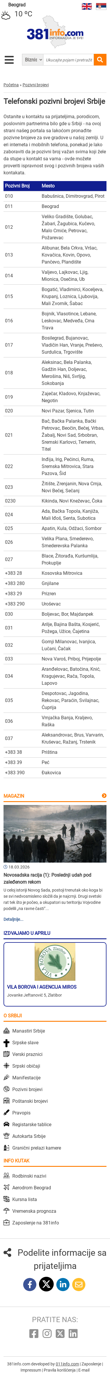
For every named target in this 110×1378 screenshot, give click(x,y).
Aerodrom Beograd (31, 1188)
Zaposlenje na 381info (35, 1223)
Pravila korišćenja (60, 1370)
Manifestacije (26, 1078)
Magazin (14, 796)
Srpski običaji (26, 1066)
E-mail (83, 1370)
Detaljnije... (13, 919)
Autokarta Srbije (28, 1136)
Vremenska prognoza (34, 1211)
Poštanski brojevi (30, 1101)
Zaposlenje (92, 1364)
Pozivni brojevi (27, 1089)
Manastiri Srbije (28, 1031)
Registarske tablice (31, 1124)
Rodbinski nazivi (29, 1176)
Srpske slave (25, 1042)
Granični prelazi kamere (36, 1148)
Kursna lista (24, 1199)
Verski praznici (27, 1054)
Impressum (31, 1370)
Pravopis (21, 1113)
